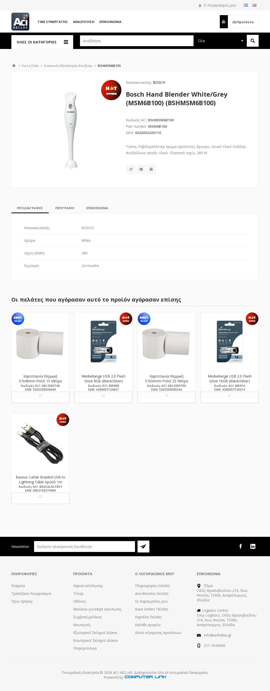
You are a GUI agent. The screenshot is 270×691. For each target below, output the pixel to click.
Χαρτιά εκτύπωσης (88, 585)
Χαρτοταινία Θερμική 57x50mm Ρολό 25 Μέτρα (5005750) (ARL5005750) (166, 381)
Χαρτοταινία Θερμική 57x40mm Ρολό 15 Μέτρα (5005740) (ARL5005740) (40, 381)
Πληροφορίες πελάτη (152, 585)
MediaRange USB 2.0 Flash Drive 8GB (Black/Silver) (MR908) (103, 381)
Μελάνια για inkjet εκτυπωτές (97, 609)
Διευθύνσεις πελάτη (151, 593)
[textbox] (137, 40)
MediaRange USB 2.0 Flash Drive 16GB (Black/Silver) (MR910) (230, 381)
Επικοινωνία (110, 21)
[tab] (30, 208)
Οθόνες (79, 601)
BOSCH (159, 82)
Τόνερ (78, 593)
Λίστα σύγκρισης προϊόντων (158, 632)
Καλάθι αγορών (148, 624)
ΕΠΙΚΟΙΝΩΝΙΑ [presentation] (97, 208)
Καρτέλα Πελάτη (148, 617)
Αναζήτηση (83, 21)
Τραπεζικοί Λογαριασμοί (31, 593)
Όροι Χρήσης (22, 601)
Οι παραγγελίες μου (151, 601)
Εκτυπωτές (82, 624)
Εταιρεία (18, 585)
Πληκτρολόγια (85, 648)
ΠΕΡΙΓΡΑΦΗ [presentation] (64, 208)
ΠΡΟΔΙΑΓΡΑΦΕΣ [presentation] (30, 208)
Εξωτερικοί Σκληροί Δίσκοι (95, 632)
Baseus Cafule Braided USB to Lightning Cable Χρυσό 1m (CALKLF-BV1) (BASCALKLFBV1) (40, 484)
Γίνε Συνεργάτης (53, 21)
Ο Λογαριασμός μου (220, 5)
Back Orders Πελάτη (151, 609)
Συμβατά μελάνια (87, 617)
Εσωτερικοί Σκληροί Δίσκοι (95, 640)
